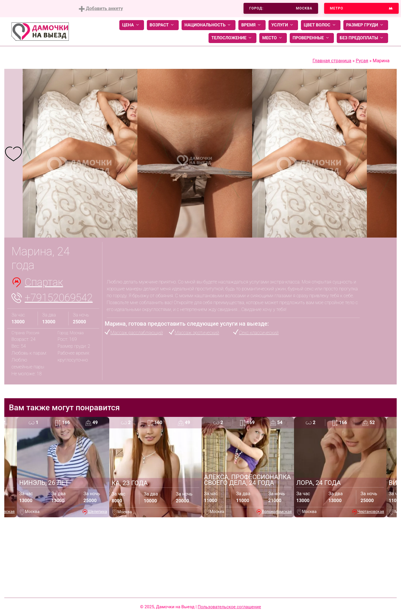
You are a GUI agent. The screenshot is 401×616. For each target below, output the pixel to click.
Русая (362, 60)
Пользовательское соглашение (229, 606)
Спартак (44, 282)
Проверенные (312, 38)
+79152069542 (59, 298)
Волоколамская (277, 511)
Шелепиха (97, 511)
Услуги (283, 25)
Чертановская (370, 511)
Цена (131, 25)
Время (252, 25)
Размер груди (365, 25)
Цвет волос (321, 25)
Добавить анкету (101, 9)
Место (273, 38)
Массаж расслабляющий (136, 332)
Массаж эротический (197, 332)
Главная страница (332, 60)
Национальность (208, 25)
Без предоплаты (362, 38)
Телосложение (232, 38)
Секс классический (259, 332)
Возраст (163, 25)
